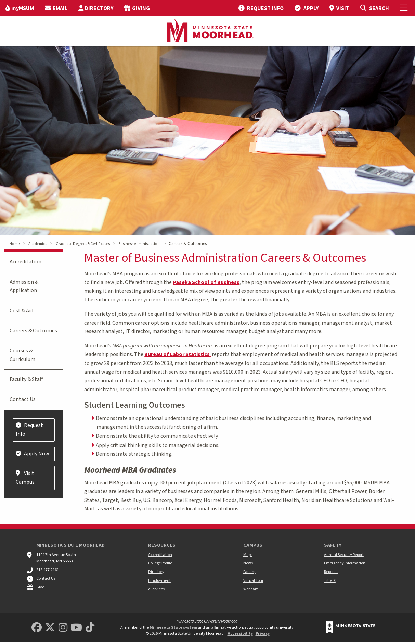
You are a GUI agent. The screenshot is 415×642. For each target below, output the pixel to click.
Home (14, 244)
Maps (247, 555)
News (248, 563)
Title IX (330, 581)
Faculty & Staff (26, 379)
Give (40, 587)
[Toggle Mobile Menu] (404, 8)
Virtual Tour (253, 581)
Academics (37, 244)
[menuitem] (19, 8)
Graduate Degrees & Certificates (83, 244)
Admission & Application (24, 286)
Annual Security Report (344, 555)
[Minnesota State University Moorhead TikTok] (90, 627)
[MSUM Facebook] (36, 627)
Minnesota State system (173, 627)
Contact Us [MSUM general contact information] (45, 579)
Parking (249, 572)
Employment (159, 581)
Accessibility (240, 634)
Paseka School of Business (206, 282)
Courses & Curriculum (22, 355)
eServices (156, 589)
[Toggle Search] (374, 8)
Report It (331, 572)
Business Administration (139, 244)
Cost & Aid (21, 310)
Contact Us (23, 399)
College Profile (160, 563)
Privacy (263, 634)
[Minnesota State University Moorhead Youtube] (76, 627)
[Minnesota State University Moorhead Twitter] (50, 627)
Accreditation (25, 261)
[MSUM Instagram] (63, 627)
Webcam (251, 589)
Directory (156, 572)
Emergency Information (344, 563)
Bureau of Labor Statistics (177, 354)
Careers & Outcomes (33, 330)
